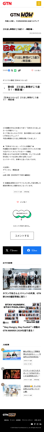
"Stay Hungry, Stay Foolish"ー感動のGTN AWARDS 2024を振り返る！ (21, 328)
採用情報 (18, 420)
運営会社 (6, 420)
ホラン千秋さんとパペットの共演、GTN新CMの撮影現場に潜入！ (22, 295)
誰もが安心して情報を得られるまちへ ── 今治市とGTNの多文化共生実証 (32, 354)
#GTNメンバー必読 (18, 191)
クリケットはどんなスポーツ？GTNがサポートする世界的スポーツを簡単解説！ (31, 373)
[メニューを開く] (38, 3)
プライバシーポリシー (27, 420)
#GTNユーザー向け (28, 364)
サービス (12, 420)
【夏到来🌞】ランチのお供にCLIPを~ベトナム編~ (32, 389)
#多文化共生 (26, 191)
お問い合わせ (37, 420)
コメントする (22, 235)
